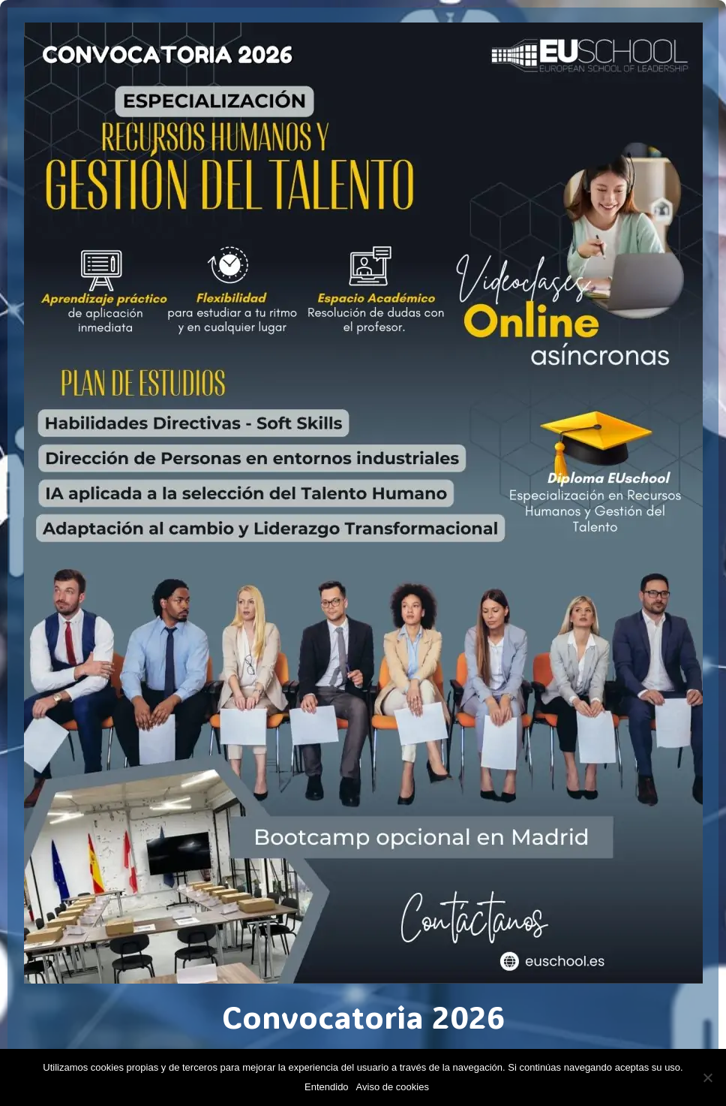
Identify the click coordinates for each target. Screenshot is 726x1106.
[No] (707, 1077)
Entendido (326, 1086)
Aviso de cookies (392, 1086)
